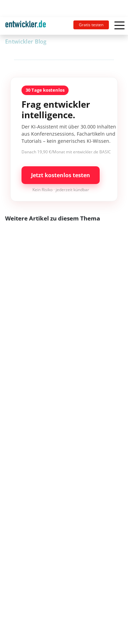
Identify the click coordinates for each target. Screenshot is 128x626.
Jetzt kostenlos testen (60, 175)
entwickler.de (25, 27)
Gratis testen (91, 25)
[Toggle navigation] (28, 26)
